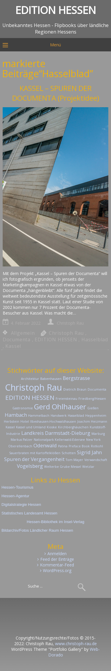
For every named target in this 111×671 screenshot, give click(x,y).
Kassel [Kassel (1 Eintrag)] (10, 427)
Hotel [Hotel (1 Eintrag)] (24, 421)
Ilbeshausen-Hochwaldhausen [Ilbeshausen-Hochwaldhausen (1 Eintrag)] (53, 421)
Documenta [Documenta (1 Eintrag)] (97, 389)
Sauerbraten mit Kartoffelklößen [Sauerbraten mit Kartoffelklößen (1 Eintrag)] (34, 453)
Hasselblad (94, 339)
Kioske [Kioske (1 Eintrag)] (52, 427)
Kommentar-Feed (57, 565)
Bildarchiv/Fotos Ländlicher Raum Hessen (37, 530)
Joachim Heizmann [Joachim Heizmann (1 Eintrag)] (92, 421)
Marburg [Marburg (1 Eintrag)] (98, 434)
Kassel (13, 346)
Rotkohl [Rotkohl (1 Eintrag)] (97, 446)
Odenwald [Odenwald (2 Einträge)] (45, 445)
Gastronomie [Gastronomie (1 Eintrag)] (22, 408)
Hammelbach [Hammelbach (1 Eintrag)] (38, 415)
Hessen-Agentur (15, 496)
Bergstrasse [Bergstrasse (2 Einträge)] (76, 378)
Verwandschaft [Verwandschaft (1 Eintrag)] (95, 460)
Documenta (16, 339)
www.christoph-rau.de (76, 643)
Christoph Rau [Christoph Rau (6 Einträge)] (33, 387)
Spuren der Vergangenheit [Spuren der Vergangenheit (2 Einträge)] (34, 459)
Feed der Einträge (57, 559)
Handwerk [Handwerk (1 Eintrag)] (59, 415)
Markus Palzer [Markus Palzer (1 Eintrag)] (22, 440)
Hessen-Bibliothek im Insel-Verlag (55, 522)
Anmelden (57, 553)
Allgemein (23, 333)
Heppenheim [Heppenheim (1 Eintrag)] (95, 415)
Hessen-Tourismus (17, 487)
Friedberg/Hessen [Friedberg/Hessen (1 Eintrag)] (92, 399)
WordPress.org (57, 570)
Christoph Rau (70, 323)
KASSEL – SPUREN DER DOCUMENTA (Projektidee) (55, 93)
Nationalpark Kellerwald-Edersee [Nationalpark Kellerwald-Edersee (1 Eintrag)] (59, 440)
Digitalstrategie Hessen (21, 504)
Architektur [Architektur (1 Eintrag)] (30, 379)
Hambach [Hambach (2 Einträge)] (16, 414)
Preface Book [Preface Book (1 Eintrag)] (79, 446)
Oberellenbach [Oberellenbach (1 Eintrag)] (20, 446)
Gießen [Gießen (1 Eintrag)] (93, 408)
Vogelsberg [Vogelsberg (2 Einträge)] (30, 465)
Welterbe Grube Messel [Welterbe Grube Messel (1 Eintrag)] (62, 467)
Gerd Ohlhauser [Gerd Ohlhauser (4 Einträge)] (60, 406)
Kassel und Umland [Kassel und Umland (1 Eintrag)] (31, 427)
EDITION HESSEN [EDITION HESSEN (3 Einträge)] (29, 397)
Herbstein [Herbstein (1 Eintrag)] (11, 421)
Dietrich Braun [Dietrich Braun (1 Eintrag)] (74, 389)
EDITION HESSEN (56, 339)
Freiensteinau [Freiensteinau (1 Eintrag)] (66, 399)
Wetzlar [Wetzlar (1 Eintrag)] (88, 467)
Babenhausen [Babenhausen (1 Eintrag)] (51, 379)
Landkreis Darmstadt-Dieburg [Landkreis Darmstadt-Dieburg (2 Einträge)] (55, 433)
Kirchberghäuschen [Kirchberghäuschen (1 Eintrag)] (73, 427)
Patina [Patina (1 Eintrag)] (62, 446)
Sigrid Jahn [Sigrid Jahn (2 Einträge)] (89, 452)
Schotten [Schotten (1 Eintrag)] (69, 453)
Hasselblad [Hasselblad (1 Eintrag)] (76, 415)
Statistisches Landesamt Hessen (29, 513)
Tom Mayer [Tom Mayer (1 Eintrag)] (74, 460)
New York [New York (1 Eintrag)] (93, 440)
